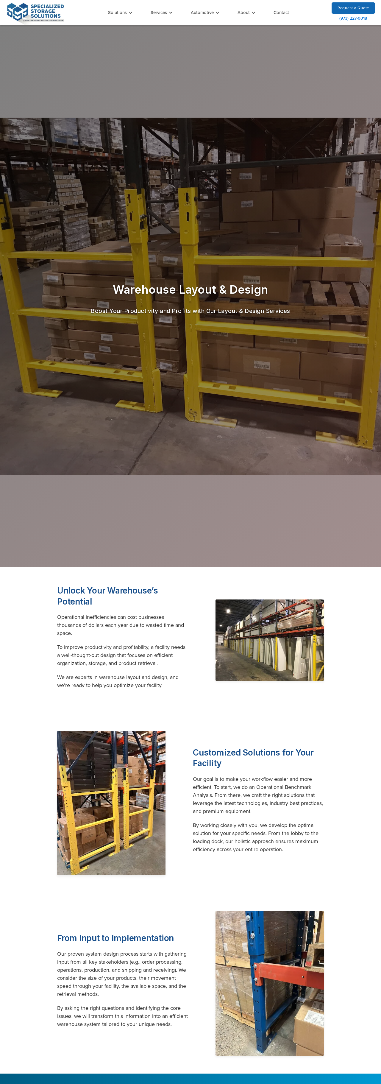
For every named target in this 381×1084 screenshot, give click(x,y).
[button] (120, 12)
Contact (281, 12)
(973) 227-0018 (353, 18)
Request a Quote (353, 7)
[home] (35, 13)
